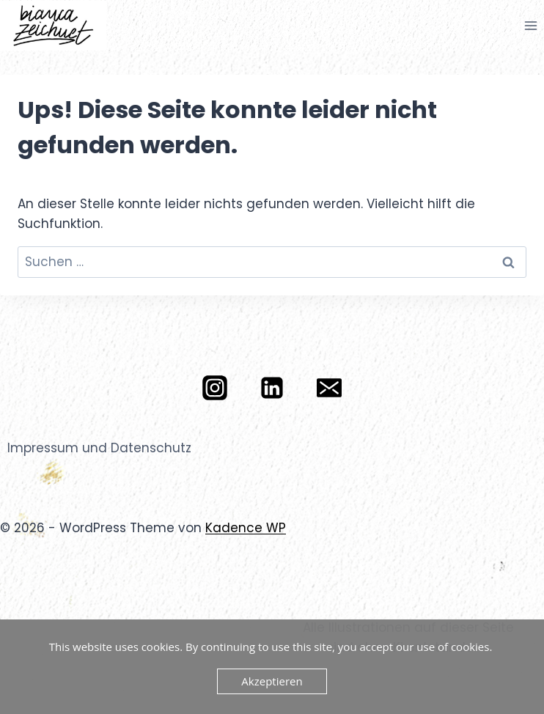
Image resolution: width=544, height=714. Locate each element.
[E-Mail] (329, 388)
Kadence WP (245, 528)
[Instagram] (215, 388)
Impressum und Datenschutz (99, 448)
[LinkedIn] (272, 388)
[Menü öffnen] (530, 25)
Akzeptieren (271, 681)
